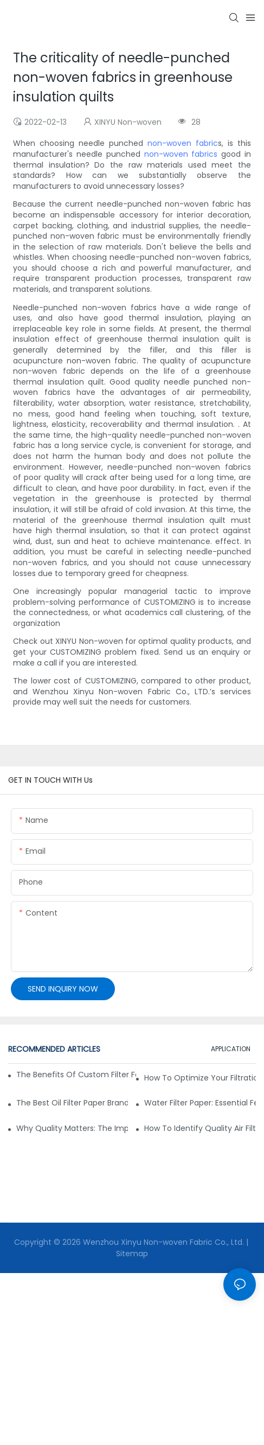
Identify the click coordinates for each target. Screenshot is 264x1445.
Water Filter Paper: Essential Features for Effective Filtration (200, 1102)
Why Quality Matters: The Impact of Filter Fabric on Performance (72, 1128)
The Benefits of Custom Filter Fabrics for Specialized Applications (76, 1074)
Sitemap (132, 1253)
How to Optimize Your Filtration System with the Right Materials (200, 1077)
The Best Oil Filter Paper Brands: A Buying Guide (72, 1102)
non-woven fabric (182, 143)
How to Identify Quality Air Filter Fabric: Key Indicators (200, 1128)
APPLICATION (230, 1048)
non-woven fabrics (181, 154)
